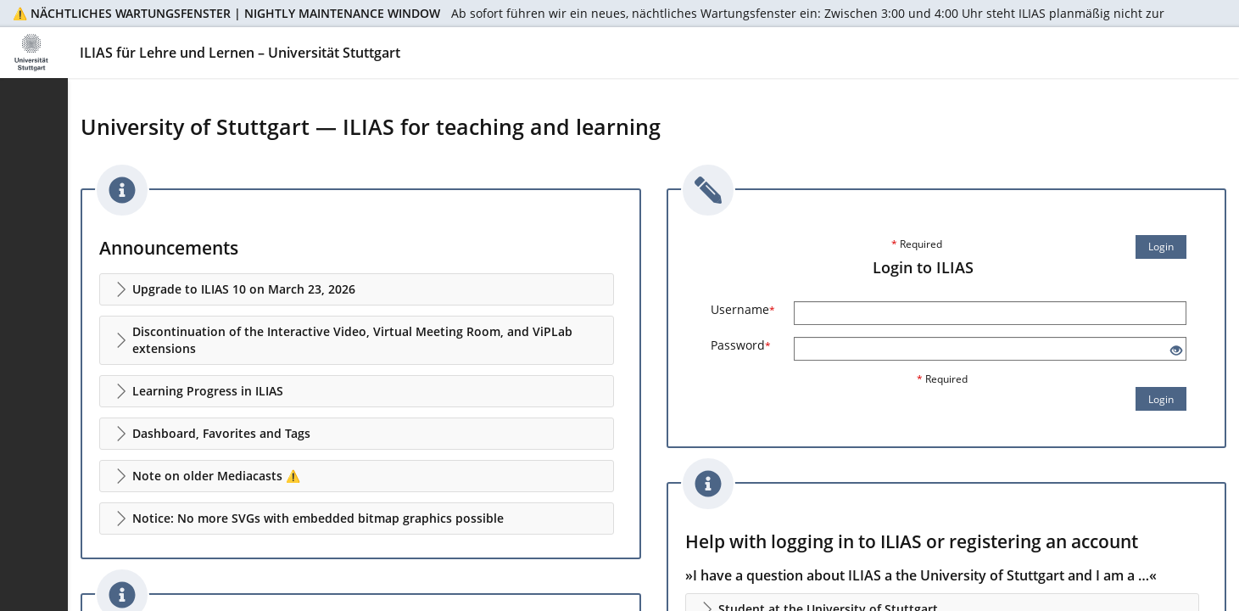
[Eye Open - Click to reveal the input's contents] (1176, 351)
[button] (356, 289)
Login (1161, 246)
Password (741, 345)
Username (743, 309)
